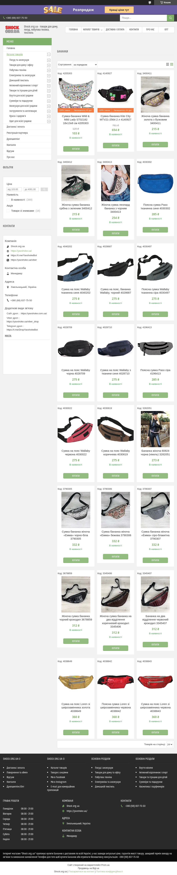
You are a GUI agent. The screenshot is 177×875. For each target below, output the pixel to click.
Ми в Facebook (58, 777)
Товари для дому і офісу (21, 65)
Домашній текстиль (19, 80)
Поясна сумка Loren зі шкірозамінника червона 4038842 (115, 707)
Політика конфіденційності (109, 871)
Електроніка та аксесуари (22, 75)
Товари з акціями (59, 772)
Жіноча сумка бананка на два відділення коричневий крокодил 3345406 (115, 621)
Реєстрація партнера (17, 133)
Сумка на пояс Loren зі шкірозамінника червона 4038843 (155, 707)
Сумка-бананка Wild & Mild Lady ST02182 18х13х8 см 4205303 (76, 120)
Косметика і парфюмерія (151, 786)
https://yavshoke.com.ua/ (34, 313)
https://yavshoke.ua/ (21, 250)
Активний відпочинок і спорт (23, 85)
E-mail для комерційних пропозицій (61, 788)
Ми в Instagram (58, 782)
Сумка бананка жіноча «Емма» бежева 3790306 (115, 533)
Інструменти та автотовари (23, 111)
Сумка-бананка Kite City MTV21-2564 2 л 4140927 (115, 118)
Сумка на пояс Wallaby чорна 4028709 (76, 371)
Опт (166, 29)
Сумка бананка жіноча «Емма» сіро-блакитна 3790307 (155, 535)
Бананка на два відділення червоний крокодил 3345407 (155, 620)
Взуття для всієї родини (21, 95)
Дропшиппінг (13, 139)
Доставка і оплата (115, 29)
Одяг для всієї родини (20, 121)
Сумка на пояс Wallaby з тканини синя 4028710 (115, 371)
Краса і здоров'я (17, 116)
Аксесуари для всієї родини (23, 106)
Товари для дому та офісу (107, 772)
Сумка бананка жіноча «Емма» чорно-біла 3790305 (76, 535)
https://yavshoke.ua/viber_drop (23, 321)
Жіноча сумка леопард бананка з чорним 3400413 (115, 208)
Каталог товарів (91, 29)
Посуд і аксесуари (104, 767)
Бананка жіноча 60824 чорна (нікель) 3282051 (155, 452)
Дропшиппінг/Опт (15, 786)
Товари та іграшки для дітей (23, 90)
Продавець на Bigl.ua (88, 868)
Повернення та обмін (17, 772)
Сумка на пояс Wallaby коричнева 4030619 (115, 452)
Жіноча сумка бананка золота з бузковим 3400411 (155, 120)
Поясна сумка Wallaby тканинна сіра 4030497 (155, 291)
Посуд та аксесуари (19, 60)
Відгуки (10, 151)
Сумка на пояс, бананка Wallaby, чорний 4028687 (115, 291)
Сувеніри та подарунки (21, 100)
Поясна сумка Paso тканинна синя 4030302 (155, 206)
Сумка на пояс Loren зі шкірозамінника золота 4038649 (75, 707)
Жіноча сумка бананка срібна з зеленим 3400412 (75, 206)
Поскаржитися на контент (81, 871)
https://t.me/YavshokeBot (24, 255)
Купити (76, 149)
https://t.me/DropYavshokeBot (22, 329)
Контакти (134, 29)
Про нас (150, 29)
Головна (73, 29)
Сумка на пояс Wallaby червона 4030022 (76, 452)
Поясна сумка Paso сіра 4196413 (155, 371)
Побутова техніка (17, 70)
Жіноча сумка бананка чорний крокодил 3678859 (75, 618)
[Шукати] (170, 18)
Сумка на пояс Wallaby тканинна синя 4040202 (75, 291)
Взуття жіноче (146, 767)
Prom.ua (105, 865)
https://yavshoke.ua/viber (24, 260)
